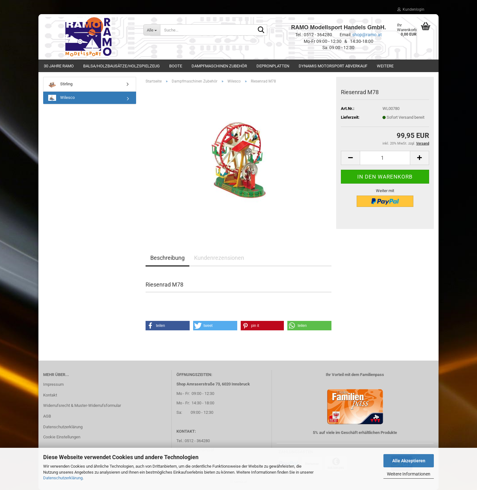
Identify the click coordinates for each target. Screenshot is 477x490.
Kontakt (50, 395)
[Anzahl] (385, 158)
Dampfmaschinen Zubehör (219, 66)
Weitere (385, 66)
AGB (47, 416)
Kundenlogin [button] (410, 9)
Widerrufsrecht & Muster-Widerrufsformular (82, 405)
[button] (350, 158)
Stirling (60, 84)
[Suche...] (151, 30)
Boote (175, 66)
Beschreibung (167, 257)
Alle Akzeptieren (408, 460)
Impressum (53, 384)
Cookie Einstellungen (61, 437)
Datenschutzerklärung (63, 478)
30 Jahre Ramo (59, 66)
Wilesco (61, 98)
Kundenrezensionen (219, 257)
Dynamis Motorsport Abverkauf (333, 66)
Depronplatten (272, 66)
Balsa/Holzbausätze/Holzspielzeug (121, 66)
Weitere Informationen (408, 473)
